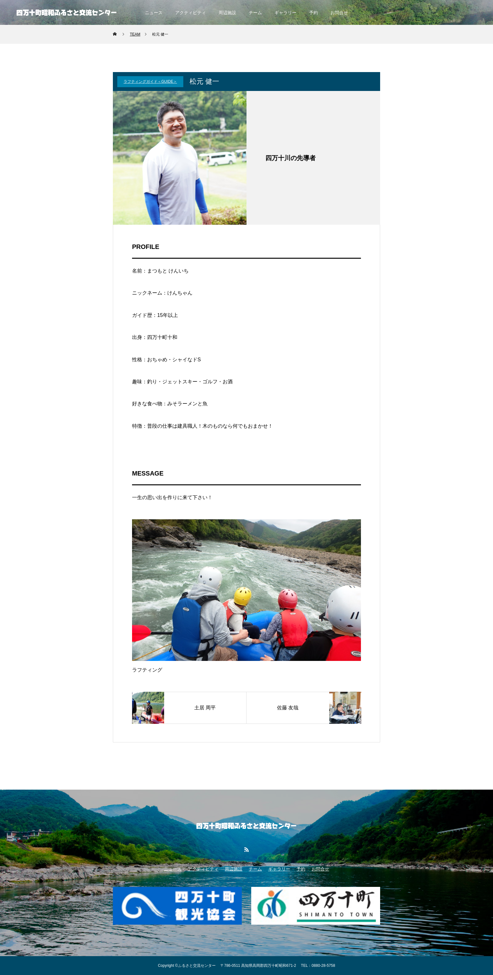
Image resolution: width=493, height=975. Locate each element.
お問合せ (339, 12)
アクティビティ (190, 12)
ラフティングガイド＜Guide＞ (150, 81)
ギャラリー (285, 12)
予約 (313, 12)
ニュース (154, 12)
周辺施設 (227, 12)
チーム (255, 12)
